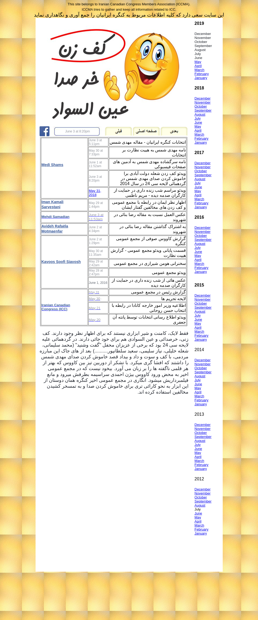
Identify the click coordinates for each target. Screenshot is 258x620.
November (203, 102)
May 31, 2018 (95, 193)
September (203, 110)
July (198, 118)
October (201, 106)
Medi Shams (52, 165)
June (198, 122)
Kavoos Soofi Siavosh (61, 262)
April (198, 66)
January (201, 78)
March (200, 70)
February (202, 74)
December (203, 98)
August (200, 114)
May (198, 62)
